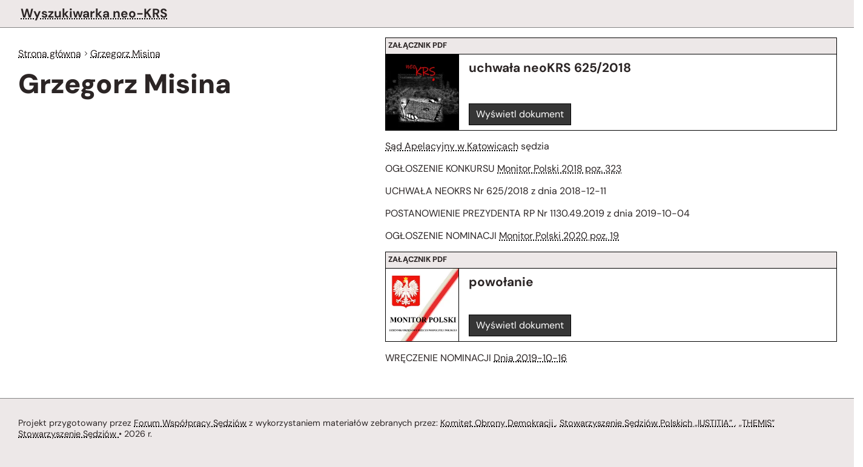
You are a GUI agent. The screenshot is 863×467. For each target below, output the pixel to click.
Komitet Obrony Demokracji (501, 422)
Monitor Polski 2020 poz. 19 (564, 238)
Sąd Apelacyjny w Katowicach (451, 146)
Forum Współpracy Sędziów (190, 422)
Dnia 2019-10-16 (533, 361)
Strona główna (51, 53)
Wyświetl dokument (521, 113)
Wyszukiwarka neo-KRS (93, 13)
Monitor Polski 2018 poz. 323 (567, 169)
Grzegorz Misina (130, 53)
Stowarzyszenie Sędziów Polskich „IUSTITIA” (653, 422)
